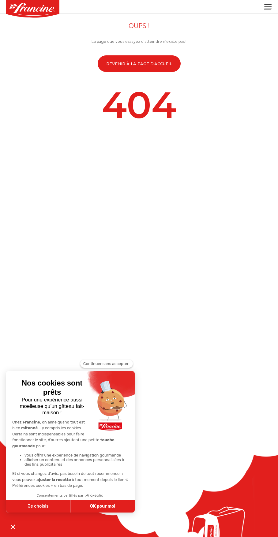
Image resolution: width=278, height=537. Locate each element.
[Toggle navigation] (266, 7)
